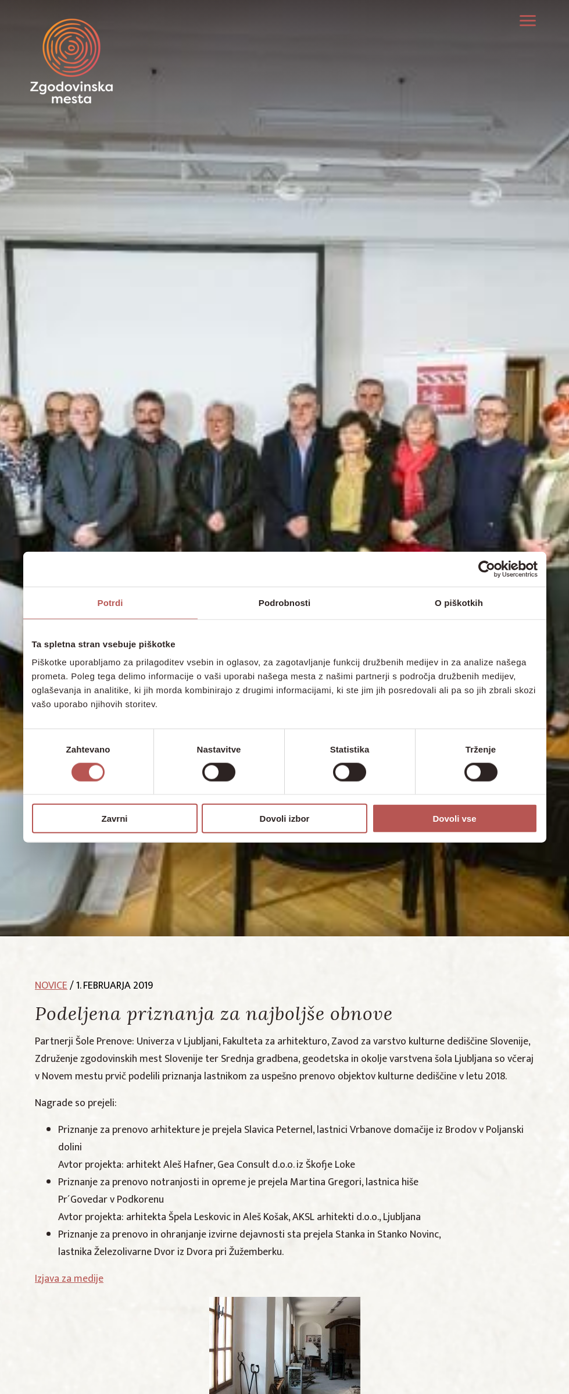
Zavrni (114, 818)
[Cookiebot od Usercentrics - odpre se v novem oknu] (487, 568)
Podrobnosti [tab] (284, 602)
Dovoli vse (454, 818)
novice (51, 985)
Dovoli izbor (285, 818)
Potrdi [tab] (110, 602)
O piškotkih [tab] (459, 602)
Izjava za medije (69, 1279)
